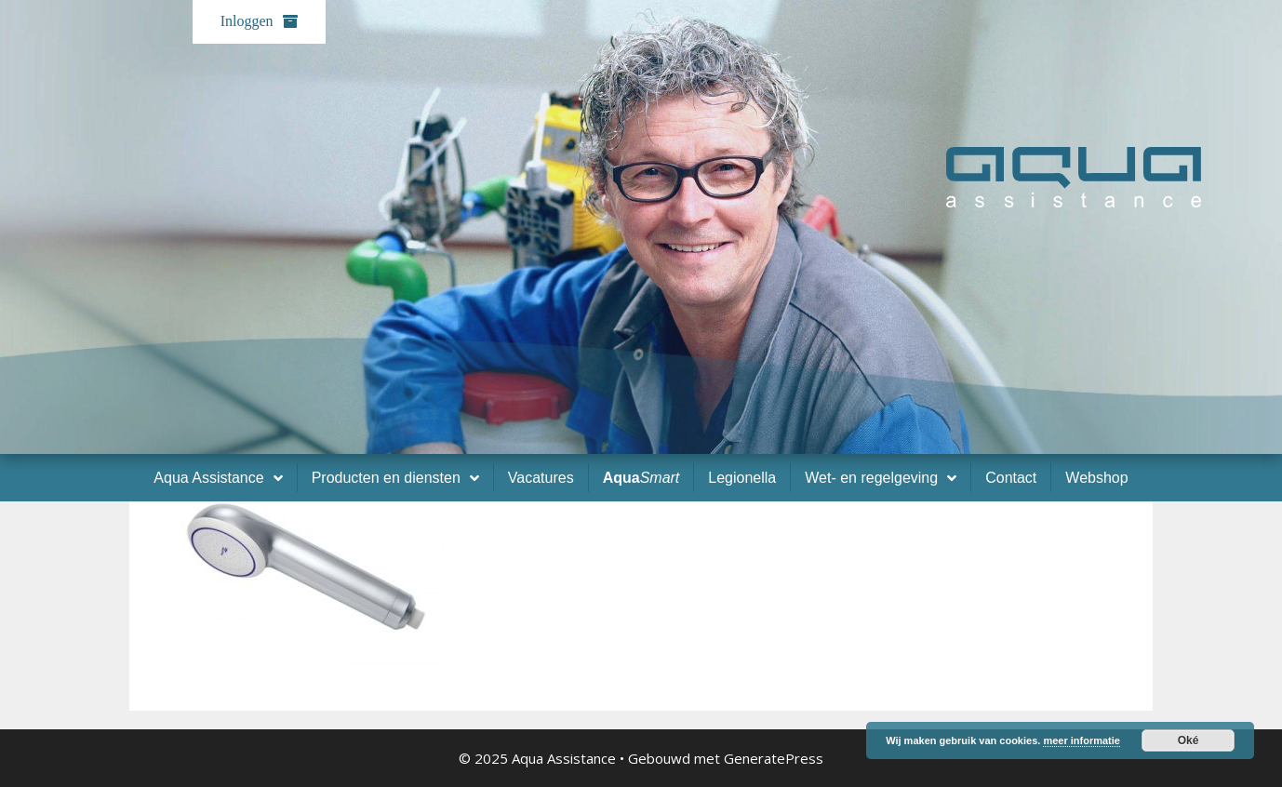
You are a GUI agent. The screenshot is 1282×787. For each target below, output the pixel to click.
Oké (1188, 740)
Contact (1010, 478)
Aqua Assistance (218, 477)
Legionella (742, 478)
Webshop (1096, 478)
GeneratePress (773, 758)
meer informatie (1081, 740)
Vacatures (541, 478)
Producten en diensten (395, 477)
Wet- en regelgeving (880, 477)
